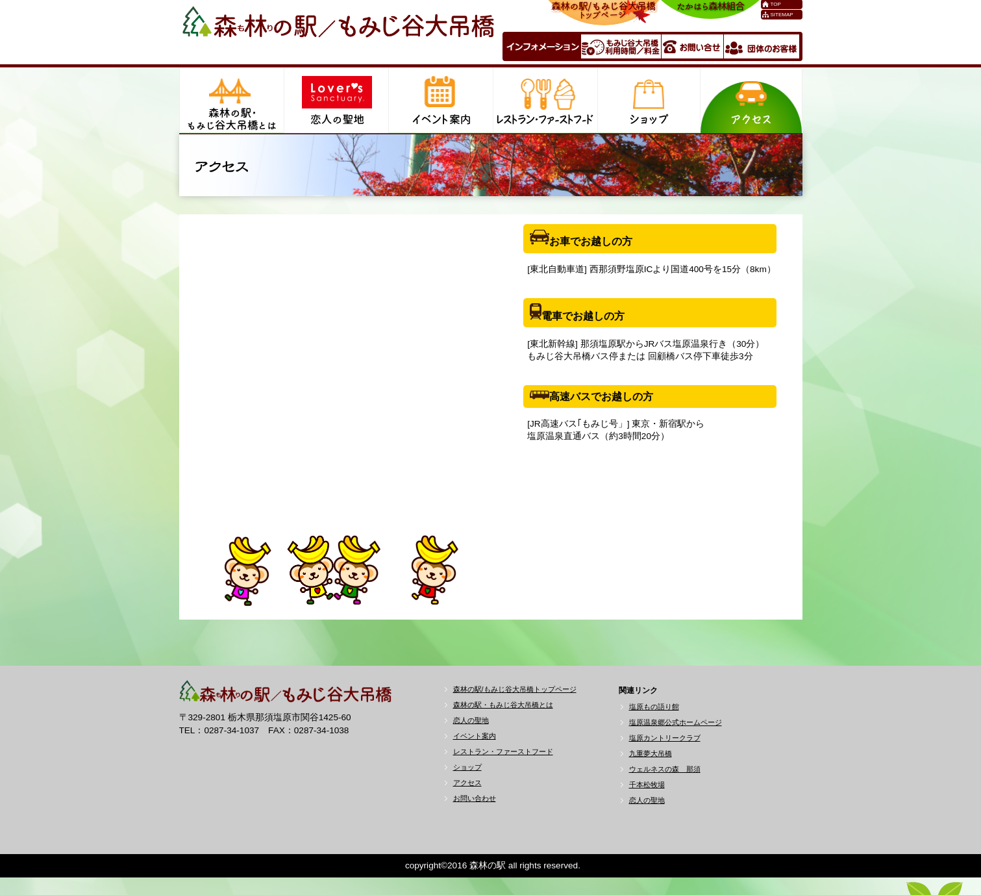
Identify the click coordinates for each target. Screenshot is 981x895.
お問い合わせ (474, 798)
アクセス (467, 783)
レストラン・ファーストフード (503, 751)
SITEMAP (782, 15)
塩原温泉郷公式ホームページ (675, 722)
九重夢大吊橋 (650, 753)
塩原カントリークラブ (665, 738)
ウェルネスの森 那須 (665, 769)
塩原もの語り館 (654, 707)
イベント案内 (474, 736)
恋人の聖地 (471, 720)
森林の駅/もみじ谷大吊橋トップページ (515, 689)
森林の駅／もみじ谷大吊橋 (338, 30)
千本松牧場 (647, 784)
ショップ (467, 767)
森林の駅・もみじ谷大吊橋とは (503, 705)
